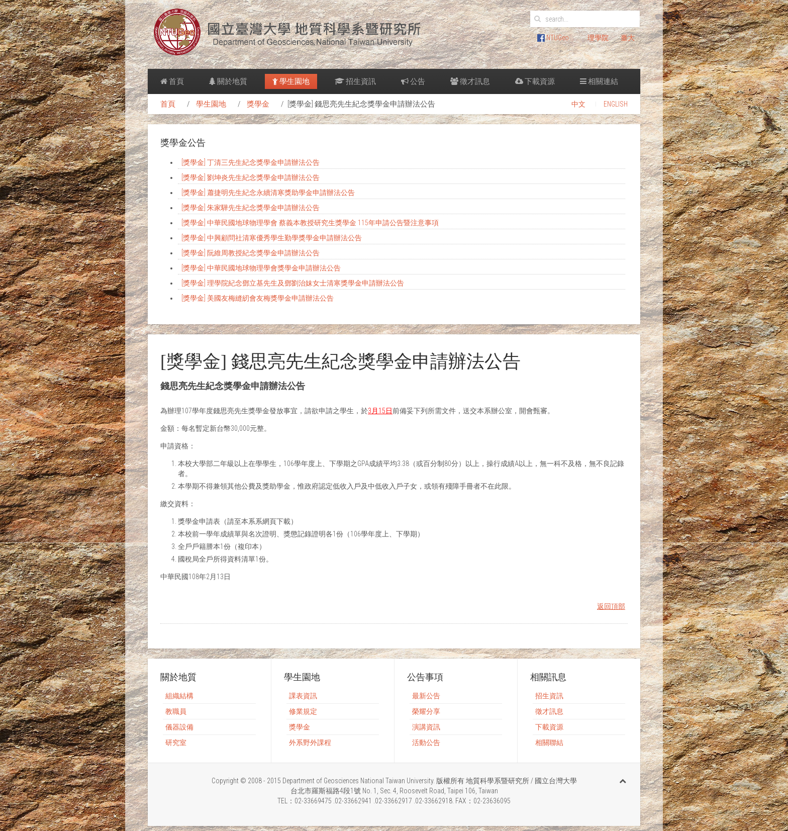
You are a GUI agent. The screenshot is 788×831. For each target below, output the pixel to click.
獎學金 (258, 104)
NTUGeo (553, 38)
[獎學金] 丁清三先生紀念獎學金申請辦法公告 (250, 162)
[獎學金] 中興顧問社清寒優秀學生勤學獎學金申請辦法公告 (271, 238)
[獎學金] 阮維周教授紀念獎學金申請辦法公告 (250, 253)
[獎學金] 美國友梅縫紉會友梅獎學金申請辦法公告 (257, 298)
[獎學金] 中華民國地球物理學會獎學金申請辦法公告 (261, 268)
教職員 (175, 711)
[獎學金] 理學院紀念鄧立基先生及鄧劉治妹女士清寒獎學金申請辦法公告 (292, 283)
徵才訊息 (470, 81)
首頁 (172, 81)
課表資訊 (303, 696)
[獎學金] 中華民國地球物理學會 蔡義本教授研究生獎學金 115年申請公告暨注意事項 (310, 223)
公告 (413, 81)
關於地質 (228, 81)
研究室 (175, 742)
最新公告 (426, 696)
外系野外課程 (310, 742)
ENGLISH (616, 104)
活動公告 (426, 742)
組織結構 (179, 696)
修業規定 (303, 711)
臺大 (628, 38)
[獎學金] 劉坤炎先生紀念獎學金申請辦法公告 (250, 177)
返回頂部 (611, 606)
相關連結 (599, 81)
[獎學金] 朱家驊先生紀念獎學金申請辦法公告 (250, 208)
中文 (578, 104)
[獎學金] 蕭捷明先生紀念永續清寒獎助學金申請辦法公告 (268, 193)
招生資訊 (355, 81)
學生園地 (291, 81)
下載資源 (535, 81)
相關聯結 (549, 742)
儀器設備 (179, 727)
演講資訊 (426, 727)
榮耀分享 (426, 711)
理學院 (598, 38)
